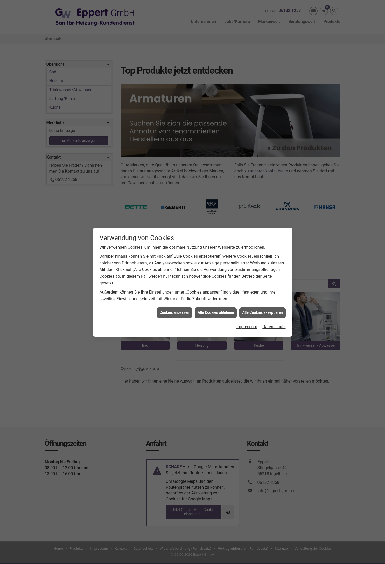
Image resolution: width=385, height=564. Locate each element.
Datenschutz (273, 312)
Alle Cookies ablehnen (216, 298)
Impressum (246, 312)
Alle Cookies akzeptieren (262, 298)
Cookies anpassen (175, 298)
